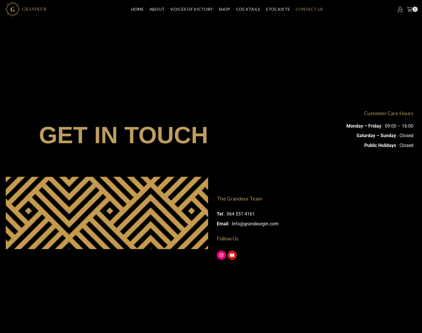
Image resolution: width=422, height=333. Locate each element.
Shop (224, 9)
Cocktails (248, 9)
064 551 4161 (241, 214)
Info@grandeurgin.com (255, 224)
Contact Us (309, 9)
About (157, 9)
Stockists (278, 9)
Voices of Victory (191, 9)
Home (137, 9)
